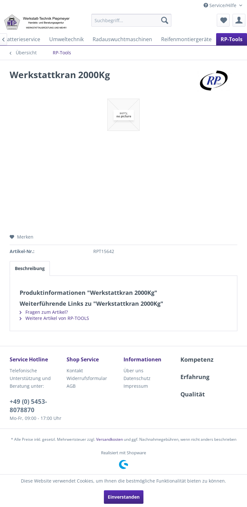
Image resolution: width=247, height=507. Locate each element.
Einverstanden (124, 497)
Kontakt (75, 370)
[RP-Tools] (231, 39)
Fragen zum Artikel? (44, 312)
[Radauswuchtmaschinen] (122, 39)
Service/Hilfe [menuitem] (221, 5)
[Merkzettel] (223, 20)
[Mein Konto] (239, 20)
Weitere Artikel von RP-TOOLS (54, 318)
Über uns (133, 370)
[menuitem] (131, 20)
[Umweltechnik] (66, 39)
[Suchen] (164, 20)
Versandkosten (109, 439)
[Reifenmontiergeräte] (186, 39)
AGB (71, 386)
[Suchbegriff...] (131, 20)
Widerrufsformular (87, 378)
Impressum (136, 386)
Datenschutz (137, 378)
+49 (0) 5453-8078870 (28, 405)
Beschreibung (30, 268)
